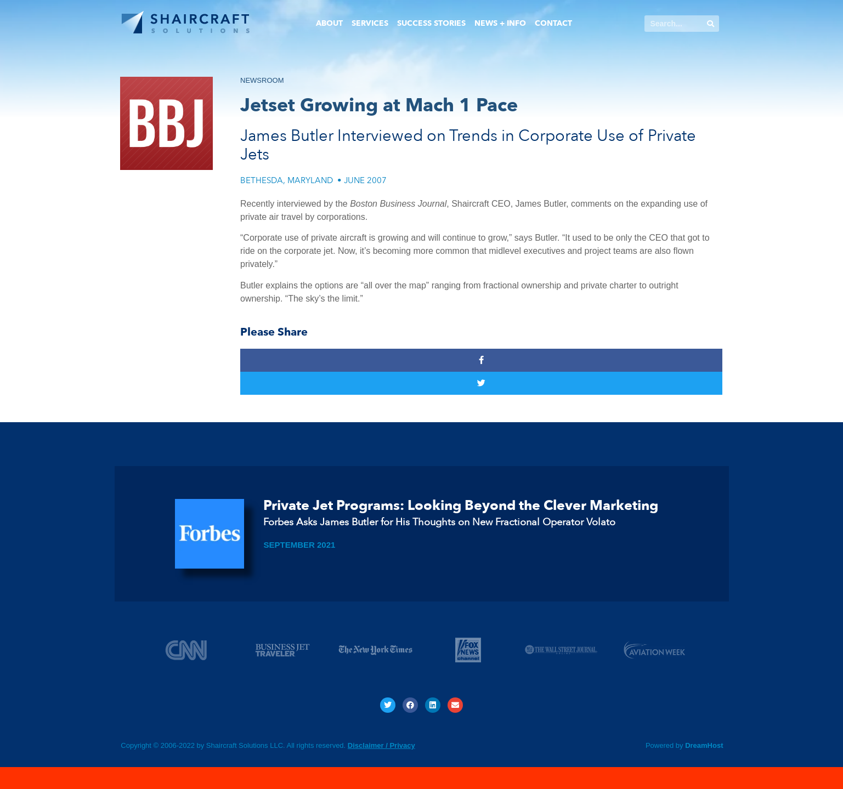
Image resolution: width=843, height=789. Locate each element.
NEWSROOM (262, 80)
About (329, 23)
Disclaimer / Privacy (381, 745)
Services (370, 23)
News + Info (500, 23)
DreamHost (704, 745)
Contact (553, 23)
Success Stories (431, 23)
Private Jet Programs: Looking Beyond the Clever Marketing (460, 505)
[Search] (711, 23)
